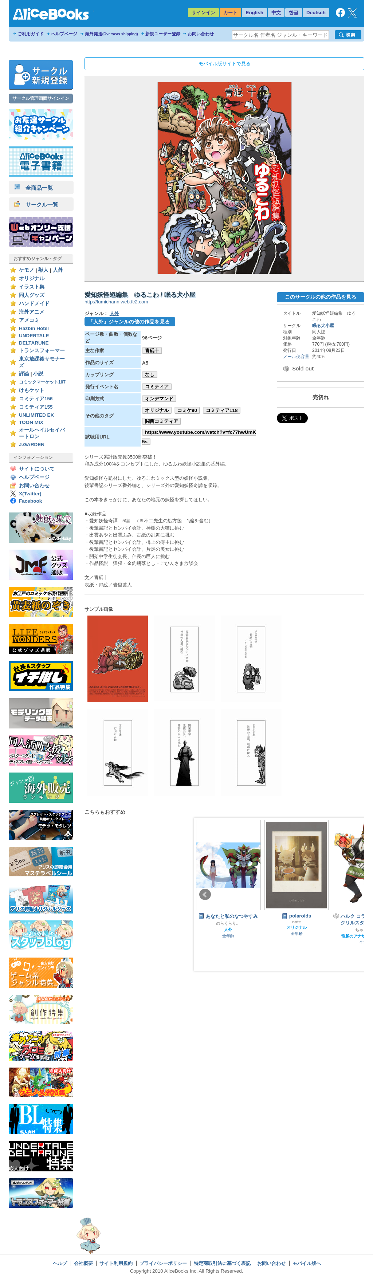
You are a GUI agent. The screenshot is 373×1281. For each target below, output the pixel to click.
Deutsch (316, 12)
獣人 (43, 270)
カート (230, 12)
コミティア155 (36, 407)
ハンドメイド (34, 303)
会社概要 (83, 1263)
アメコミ (29, 320)
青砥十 (152, 350)
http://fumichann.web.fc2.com (116, 301)
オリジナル (31, 278)
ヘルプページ (64, 33)
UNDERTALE (34, 335)
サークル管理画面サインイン (40, 98)
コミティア (157, 386)
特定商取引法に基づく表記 (222, 1263)
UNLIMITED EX (36, 415)
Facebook (30, 501)
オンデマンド (159, 398)
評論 (24, 374)
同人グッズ (31, 295)
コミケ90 (187, 410)
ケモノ (26, 270)
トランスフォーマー (42, 350)
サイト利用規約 (116, 1263)
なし (149, 374)
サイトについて (37, 469)
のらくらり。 (228, 923)
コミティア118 (221, 410)
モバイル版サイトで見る (225, 63)
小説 (38, 374)
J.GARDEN (31, 444)
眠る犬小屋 (323, 325)
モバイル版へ (306, 1263)
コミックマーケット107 (42, 382)
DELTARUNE (34, 343)
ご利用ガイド (30, 33)
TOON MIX (31, 422)
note (296, 922)
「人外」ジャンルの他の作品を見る (129, 322)
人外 (58, 270)
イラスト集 (31, 287)
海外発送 (111, 33)
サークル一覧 (36, 204)
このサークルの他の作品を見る (320, 297)
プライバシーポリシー (163, 1263)
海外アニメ (31, 312)
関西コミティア (161, 421)
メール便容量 (296, 356)
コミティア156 (36, 398)
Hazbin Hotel (34, 328)
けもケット (31, 390)
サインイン (203, 12)
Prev (205, 894)
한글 (293, 12)
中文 (276, 12)
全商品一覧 (33, 188)
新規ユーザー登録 (162, 33)
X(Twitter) (30, 493)
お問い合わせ (201, 33)
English (254, 12)
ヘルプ (60, 1263)
